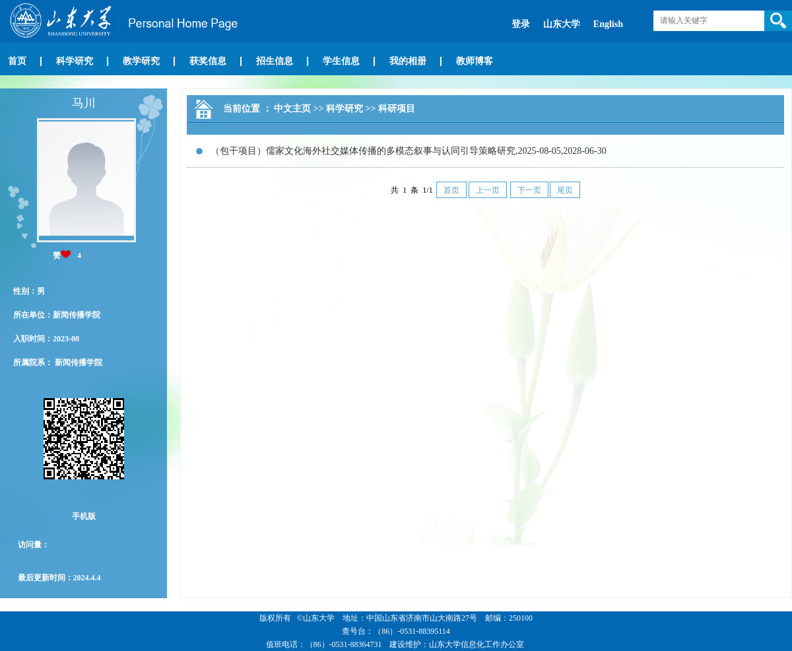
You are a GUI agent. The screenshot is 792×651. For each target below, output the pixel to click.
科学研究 (74, 61)
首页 (17, 61)
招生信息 (274, 61)
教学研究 (141, 61)
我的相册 (407, 61)
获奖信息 (207, 61)
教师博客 (474, 61)
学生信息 (341, 61)
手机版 (84, 516)
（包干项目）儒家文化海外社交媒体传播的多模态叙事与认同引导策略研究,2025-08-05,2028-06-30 (409, 151)
